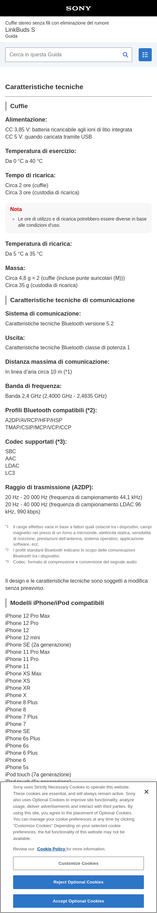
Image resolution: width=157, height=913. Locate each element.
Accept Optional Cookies (78, 903)
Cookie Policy (52, 851)
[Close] (146, 794)
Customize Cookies (78, 865)
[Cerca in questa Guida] (68, 55)
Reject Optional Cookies (78, 884)
